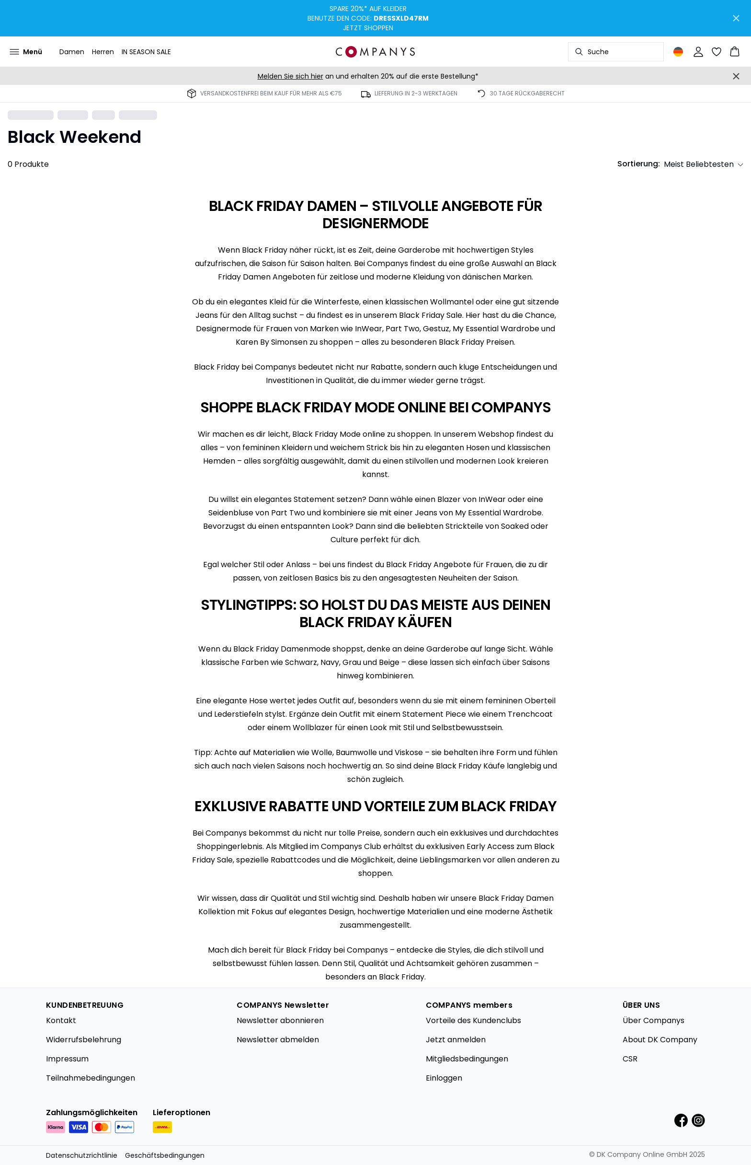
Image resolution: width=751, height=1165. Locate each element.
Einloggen (444, 1077)
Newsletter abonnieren (280, 1020)
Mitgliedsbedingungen (467, 1058)
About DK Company (660, 1039)
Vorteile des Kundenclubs (473, 1020)
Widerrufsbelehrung (83, 1039)
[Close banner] (736, 18)
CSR (630, 1058)
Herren (103, 52)
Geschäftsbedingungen (165, 1155)
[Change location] (678, 51)
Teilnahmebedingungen (90, 1077)
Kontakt (61, 1020)
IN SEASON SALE (146, 52)
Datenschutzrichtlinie (81, 1155)
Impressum (67, 1058)
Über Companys (653, 1020)
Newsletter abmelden (278, 1039)
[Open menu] (26, 51)
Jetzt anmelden (456, 1039)
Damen (71, 52)
